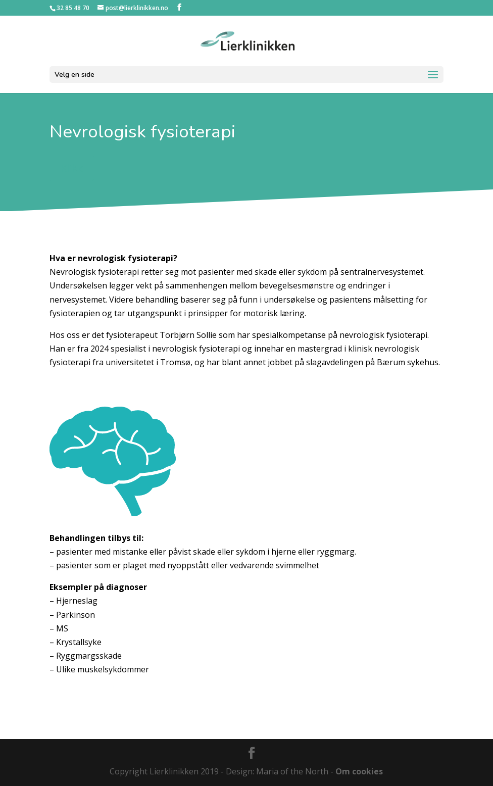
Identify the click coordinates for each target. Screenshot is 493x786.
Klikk (72, 168)
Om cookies (359, 771)
